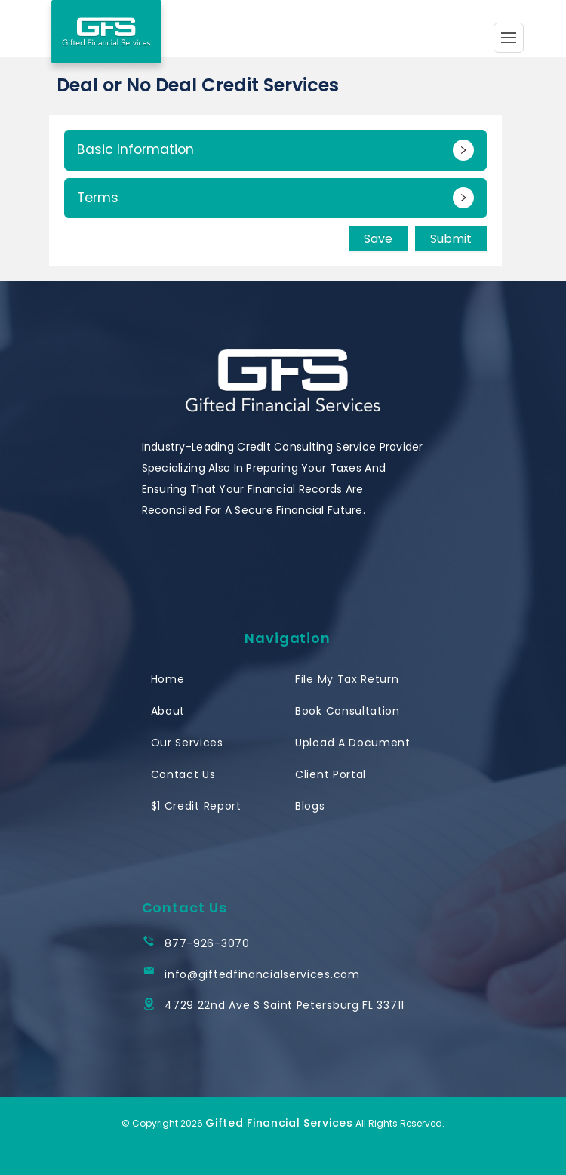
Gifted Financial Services (279, 1122)
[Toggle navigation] (509, 38)
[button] (275, 150)
